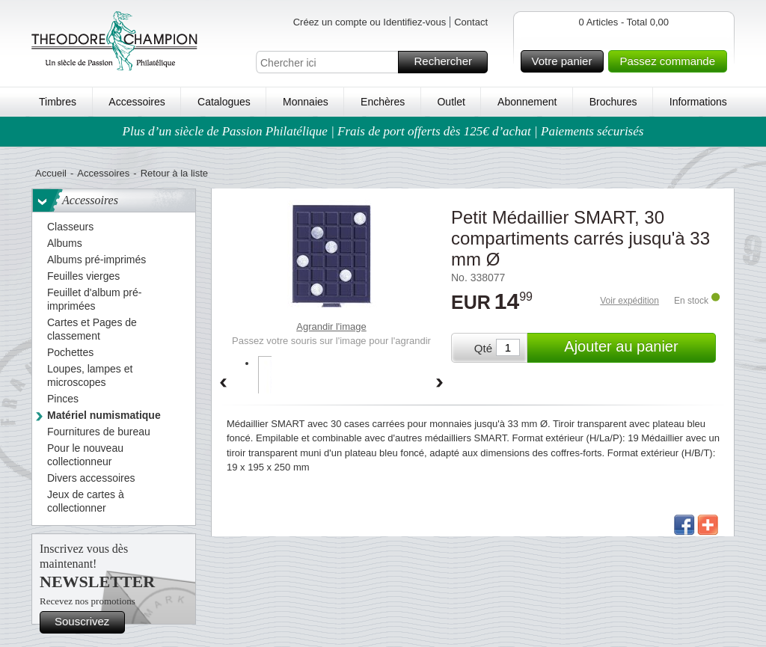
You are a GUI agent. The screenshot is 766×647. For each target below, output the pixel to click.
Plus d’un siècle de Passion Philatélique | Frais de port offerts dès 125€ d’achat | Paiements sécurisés (383, 131)
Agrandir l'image (331, 326)
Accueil (51, 173)
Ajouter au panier (637, 348)
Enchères (383, 102)
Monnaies (305, 102)
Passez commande (671, 61)
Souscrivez (87, 622)
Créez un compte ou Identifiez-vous (370, 22)
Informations (698, 102)
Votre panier (566, 61)
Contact (471, 22)
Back (223, 383)
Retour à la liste (174, 173)
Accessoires (136, 102)
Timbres (57, 102)
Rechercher (448, 62)
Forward (440, 383)
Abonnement (527, 102)
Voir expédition (629, 300)
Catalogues (224, 102)
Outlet (451, 102)
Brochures (613, 102)
